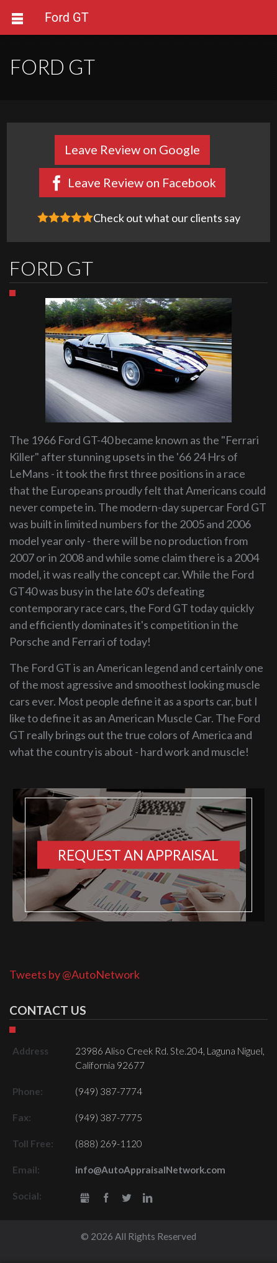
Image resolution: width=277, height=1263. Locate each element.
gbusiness (84, 1198)
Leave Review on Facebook (142, 182)
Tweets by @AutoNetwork (74, 974)
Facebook (106, 1198)
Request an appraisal (138, 854)
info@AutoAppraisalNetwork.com (150, 1169)
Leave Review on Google (132, 149)
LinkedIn (147, 1198)
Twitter (126, 1198)
